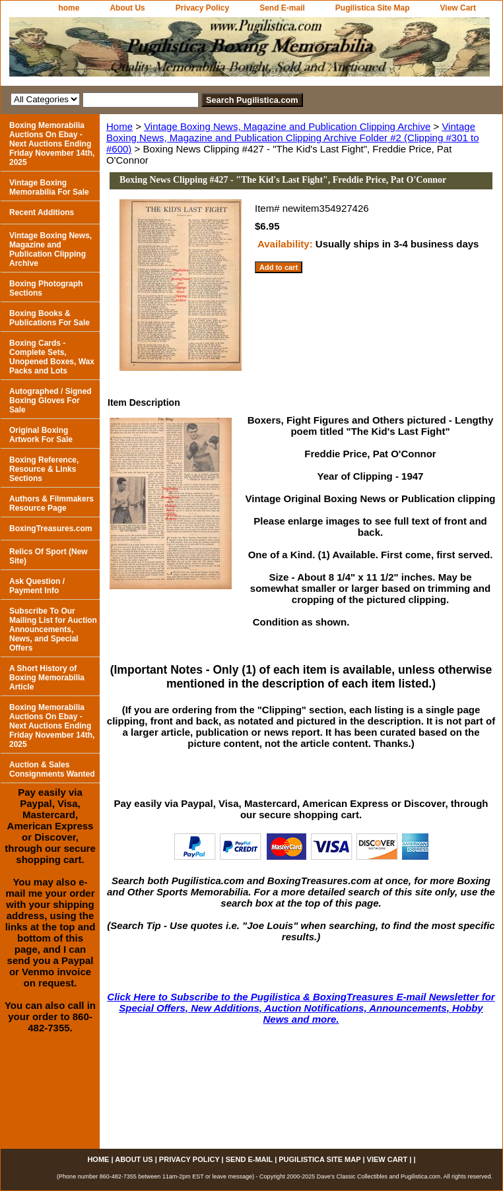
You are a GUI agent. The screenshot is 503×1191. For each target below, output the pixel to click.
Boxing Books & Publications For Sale (49, 318)
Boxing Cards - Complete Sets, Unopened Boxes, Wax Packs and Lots (51, 356)
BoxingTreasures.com (50, 528)
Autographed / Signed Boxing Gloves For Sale (50, 400)
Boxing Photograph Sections (46, 288)
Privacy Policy (202, 8)
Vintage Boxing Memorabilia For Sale (49, 187)
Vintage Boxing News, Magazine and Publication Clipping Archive (287, 126)
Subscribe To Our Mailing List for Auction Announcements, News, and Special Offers (53, 629)
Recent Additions (41, 212)
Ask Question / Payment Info (37, 586)
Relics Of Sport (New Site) (48, 556)
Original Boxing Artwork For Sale (41, 435)
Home (119, 126)
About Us (127, 8)
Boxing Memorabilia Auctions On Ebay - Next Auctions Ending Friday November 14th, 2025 (51, 144)
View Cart (458, 8)
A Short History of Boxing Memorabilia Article (46, 678)
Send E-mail (282, 8)
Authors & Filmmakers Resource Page (51, 503)
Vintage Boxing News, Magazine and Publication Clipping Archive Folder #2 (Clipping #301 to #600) (292, 137)
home (68, 8)
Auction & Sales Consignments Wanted (52, 769)
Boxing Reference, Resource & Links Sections (44, 469)
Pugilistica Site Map (372, 8)
